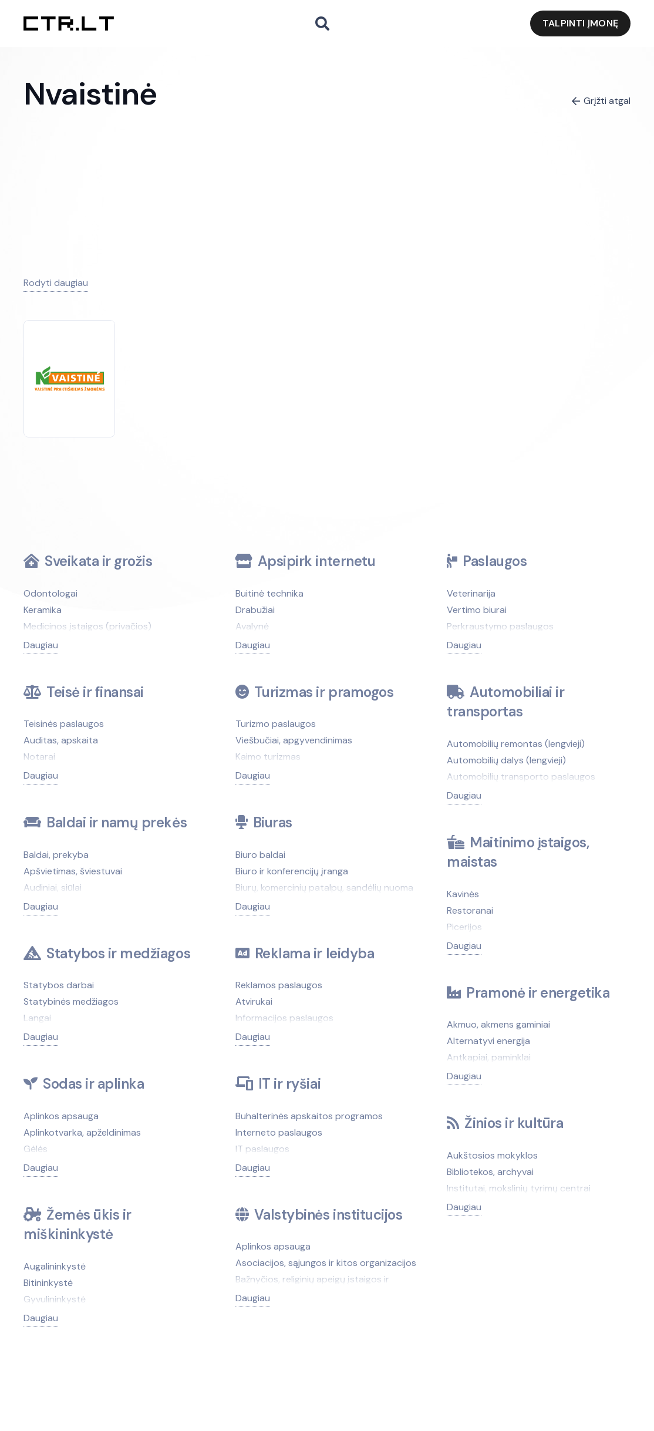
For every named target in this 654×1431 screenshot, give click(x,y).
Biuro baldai (260, 855)
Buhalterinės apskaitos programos (309, 1116)
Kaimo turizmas (268, 756)
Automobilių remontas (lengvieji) (516, 744)
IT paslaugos (262, 1149)
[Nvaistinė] (69, 374)
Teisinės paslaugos (63, 724)
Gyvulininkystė (54, 1299)
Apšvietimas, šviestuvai (72, 871)
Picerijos (464, 927)
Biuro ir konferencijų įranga (291, 871)
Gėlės (35, 1149)
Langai (37, 1018)
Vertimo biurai (477, 610)
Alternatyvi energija (488, 1041)
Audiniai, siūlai (52, 887)
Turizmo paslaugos (275, 724)
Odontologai (50, 593)
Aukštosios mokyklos (492, 1155)
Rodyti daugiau (55, 283)
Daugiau (40, 645)
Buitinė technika (269, 593)
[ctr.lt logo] (68, 23)
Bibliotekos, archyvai (490, 1172)
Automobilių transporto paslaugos (521, 776)
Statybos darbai (58, 985)
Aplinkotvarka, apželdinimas (82, 1132)
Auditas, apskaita (60, 740)
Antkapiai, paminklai (489, 1057)
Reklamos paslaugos (278, 985)
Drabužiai (255, 610)
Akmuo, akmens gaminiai (498, 1024)
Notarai (39, 756)
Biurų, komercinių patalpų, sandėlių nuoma (324, 887)
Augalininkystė (54, 1266)
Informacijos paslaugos (284, 1018)
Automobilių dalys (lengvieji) (506, 760)
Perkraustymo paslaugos (500, 626)
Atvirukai (253, 1001)
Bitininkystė (48, 1283)
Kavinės (463, 894)
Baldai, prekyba (56, 855)
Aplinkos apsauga (61, 1116)
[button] (322, 24)
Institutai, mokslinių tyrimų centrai (519, 1188)
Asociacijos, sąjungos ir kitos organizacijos (325, 1263)
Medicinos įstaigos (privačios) (87, 626)
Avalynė (252, 626)
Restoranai (470, 910)
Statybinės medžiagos (71, 1001)
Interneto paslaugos (278, 1132)
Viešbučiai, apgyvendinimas (293, 740)
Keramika (42, 610)
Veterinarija (471, 593)
